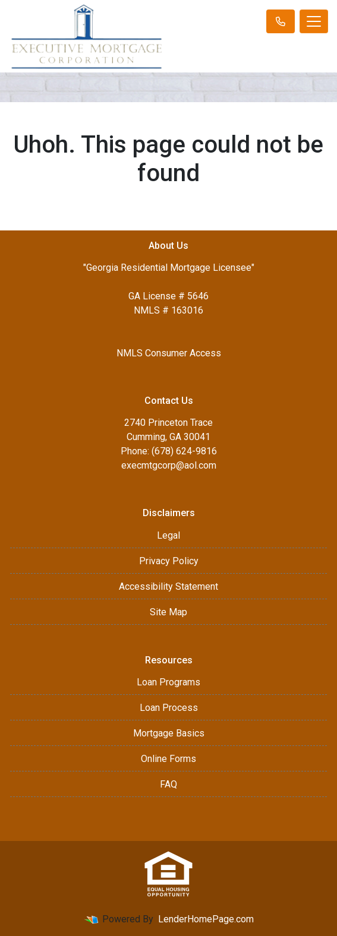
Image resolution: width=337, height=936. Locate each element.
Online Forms (168, 758)
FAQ (168, 784)
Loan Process (169, 707)
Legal (168, 535)
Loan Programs (168, 682)
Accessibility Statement (168, 586)
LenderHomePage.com (206, 919)
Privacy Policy (169, 561)
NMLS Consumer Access (168, 353)
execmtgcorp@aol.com (168, 465)
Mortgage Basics (168, 733)
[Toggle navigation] (314, 21)
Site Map (168, 612)
